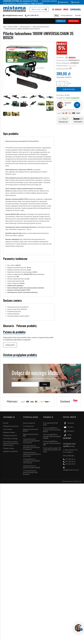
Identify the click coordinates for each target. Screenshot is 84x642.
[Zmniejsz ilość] (66, 83)
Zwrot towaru (7, 429)
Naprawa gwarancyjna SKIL (30, 435)
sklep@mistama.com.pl (14, 15)
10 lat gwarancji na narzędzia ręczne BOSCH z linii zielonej (31, 460)
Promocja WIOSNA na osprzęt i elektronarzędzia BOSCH (52, 429)
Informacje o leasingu (10, 438)
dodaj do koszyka (69, 89)
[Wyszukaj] (45, 9)
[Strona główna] (14, 9)
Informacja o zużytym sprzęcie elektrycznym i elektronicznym (11, 443)
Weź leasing (78, 122)
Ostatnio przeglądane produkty (20, 355)
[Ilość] (62, 83)
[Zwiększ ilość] (58, 83)
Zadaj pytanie (10, 345)
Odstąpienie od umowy (11, 426)
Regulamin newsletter (10, 451)
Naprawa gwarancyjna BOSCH (30, 430)
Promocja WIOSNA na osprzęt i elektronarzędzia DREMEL (52, 436)
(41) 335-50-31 (33, 15)
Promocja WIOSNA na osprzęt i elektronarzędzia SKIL (52, 443)
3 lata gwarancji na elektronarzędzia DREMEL (31, 466)
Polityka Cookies (8, 448)
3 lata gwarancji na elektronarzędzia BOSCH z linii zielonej (32, 454)
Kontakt (78, 15)
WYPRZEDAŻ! (73, 21)
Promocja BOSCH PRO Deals (50, 423)
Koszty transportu (29, 423)
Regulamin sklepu (9, 432)
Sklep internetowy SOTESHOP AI (71, 481)
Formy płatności (66, 15)
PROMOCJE (61, 21)
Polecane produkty (26, 326)
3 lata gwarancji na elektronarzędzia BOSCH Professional (31, 440)
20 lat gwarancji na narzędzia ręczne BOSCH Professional (31, 447)
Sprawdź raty (63, 122)
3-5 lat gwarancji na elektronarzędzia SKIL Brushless (30, 472)
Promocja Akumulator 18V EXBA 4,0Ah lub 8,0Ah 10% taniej (52, 449)
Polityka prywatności (10, 435)
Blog (56, 15)
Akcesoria (8, 326)
